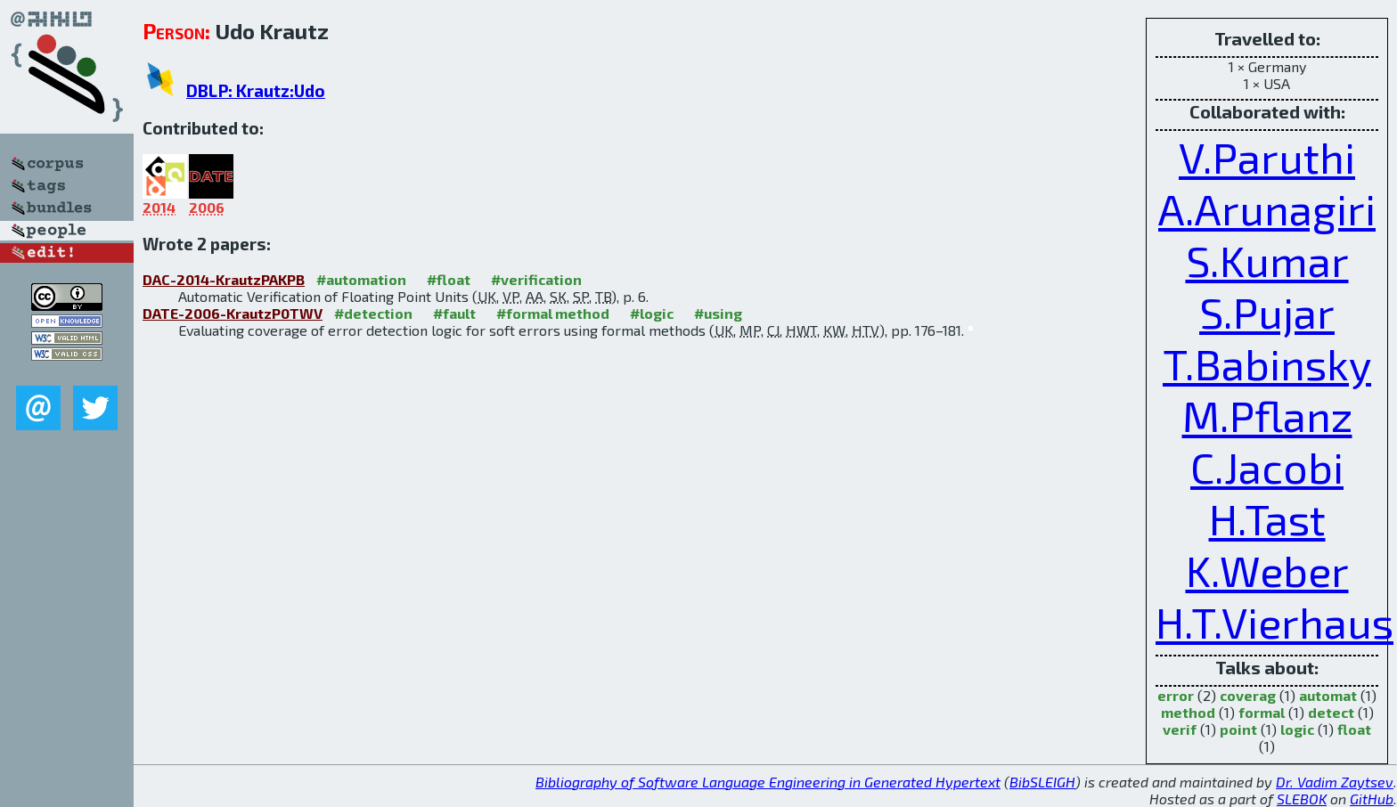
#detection (373, 313)
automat (1328, 695)
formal (1261, 712)
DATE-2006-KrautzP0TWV (233, 313)
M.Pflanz (1267, 415)
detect (1331, 712)
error (1175, 695)
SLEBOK (1302, 798)
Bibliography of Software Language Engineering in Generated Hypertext (768, 781)
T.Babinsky (1267, 363)
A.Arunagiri (1267, 208)
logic (1297, 729)
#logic (652, 313)
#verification (536, 279)
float (1354, 729)
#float (448, 279)
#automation (361, 279)
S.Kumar (1267, 260)
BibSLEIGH (1042, 781)
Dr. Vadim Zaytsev (1334, 781)
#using (718, 313)
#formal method (552, 313)
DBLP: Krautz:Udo (255, 90)
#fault (454, 313)
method (1188, 712)
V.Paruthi (1267, 157)
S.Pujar (1267, 312)
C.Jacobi (1267, 467)
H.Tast (1267, 518)
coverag (1248, 695)
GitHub (1371, 798)
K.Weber (1267, 570)
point (1238, 729)
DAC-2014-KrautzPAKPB (224, 279)
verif (1180, 729)
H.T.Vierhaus (1274, 622)
